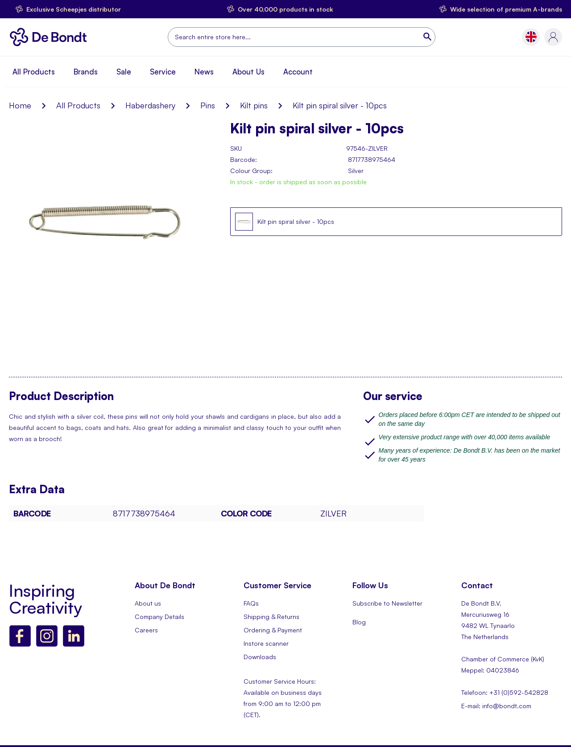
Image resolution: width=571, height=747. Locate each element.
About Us (248, 71)
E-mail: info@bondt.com (496, 706)
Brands (86, 71)
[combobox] (301, 37)
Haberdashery (150, 105)
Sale (123, 71)
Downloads (260, 656)
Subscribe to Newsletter (387, 603)
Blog (359, 622)
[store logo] (50, 37)
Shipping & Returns (271, 616)
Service (163, 71)
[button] (531, 36)
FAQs (251, 603)
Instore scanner (266, 643)
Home (20, 105)
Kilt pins (254, 105)
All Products (33, 71)
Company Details (159, 616)
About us (148, 603)
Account (298, 71)
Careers (146, 630)
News (204, 71)
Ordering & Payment (273, 630)
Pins (207, 105)
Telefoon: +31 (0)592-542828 (504, 692)
